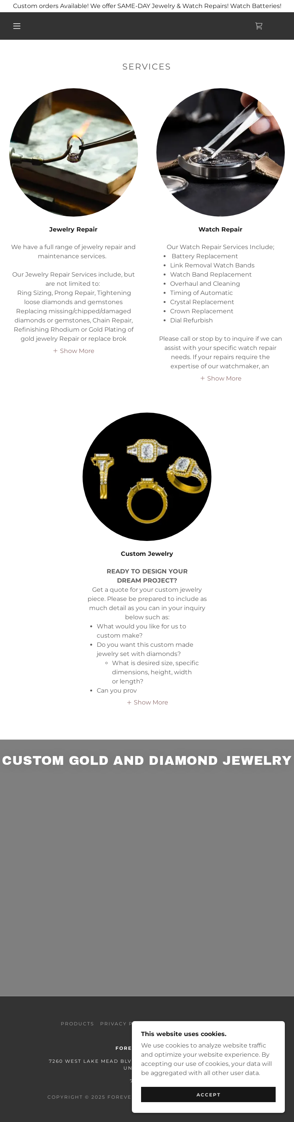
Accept (209, 1095)
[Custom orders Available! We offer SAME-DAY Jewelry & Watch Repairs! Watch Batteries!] (147, 6)
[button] (16, 26)
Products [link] (77, 1023)
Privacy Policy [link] (125, 1023)
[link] (258, 26)
